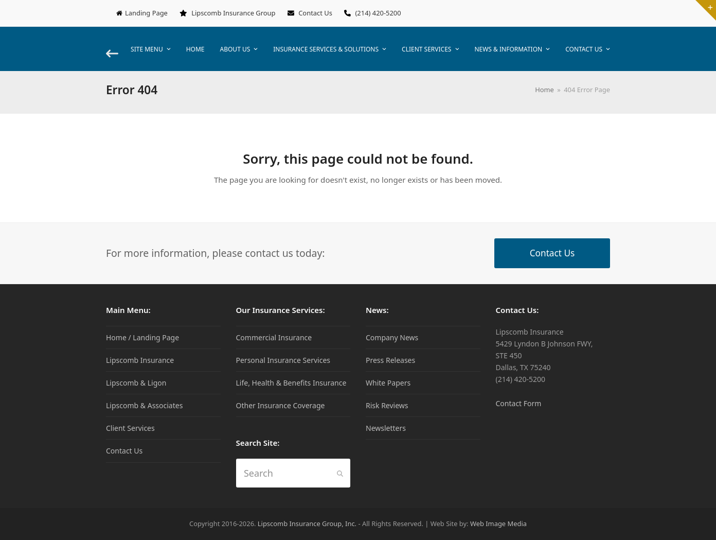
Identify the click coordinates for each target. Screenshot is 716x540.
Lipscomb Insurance (140, 360)
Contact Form (519, 403)
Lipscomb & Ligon (136, 383)
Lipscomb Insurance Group (233, 13)
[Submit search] (340, 473)
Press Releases (390, 360)
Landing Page (146, 13)
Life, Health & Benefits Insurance (291, 383)
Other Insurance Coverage (280, 405)
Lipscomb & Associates (144, 405)
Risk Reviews (387, 405)
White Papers (388, 383)
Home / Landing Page (142, 337)
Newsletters (386, 428)
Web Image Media (498, 523)
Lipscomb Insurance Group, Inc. (307, 523)
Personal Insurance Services (283, 360)
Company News (392, 337)
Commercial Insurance (274, 337)
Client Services (130, 428)
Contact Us (315, 13)
